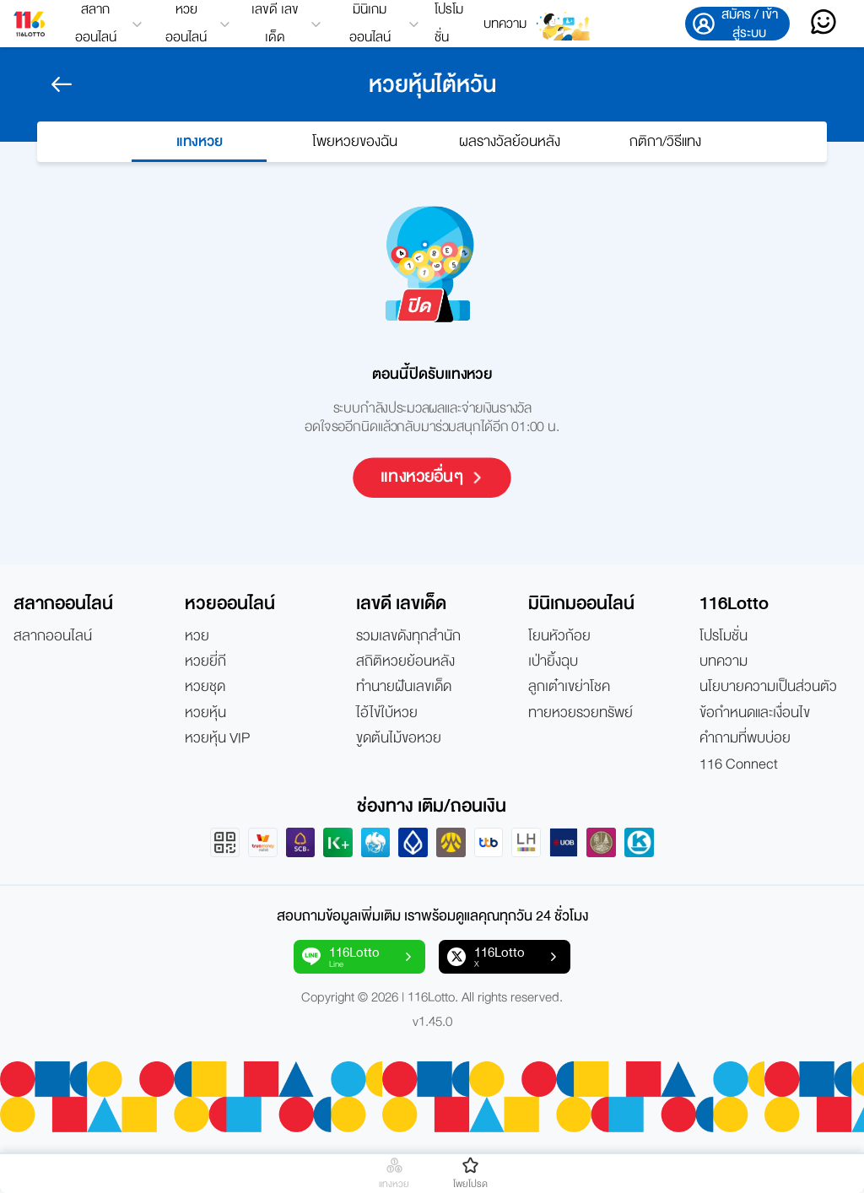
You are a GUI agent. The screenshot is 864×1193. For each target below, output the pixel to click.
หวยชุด (205, 687)
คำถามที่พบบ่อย (745, 738)
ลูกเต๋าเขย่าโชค (569, 687)
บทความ (504, 23)
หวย (197, 636)
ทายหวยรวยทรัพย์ (580, 713)
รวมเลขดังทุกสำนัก (408, 636)
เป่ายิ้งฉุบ (553, 661)
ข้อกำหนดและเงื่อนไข (754, 713)
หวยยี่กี (205, 661)
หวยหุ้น (205, 713)
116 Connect (738, 764)
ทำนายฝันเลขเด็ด (403, 687)
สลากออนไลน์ (53, 636)
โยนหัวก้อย (559, 636)
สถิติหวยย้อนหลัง (405, 661)
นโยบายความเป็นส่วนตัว (768, 687)
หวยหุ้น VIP (217, 738)
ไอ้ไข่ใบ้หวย (387, 713)
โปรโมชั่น (449, 23)
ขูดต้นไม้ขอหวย (398, 738)
